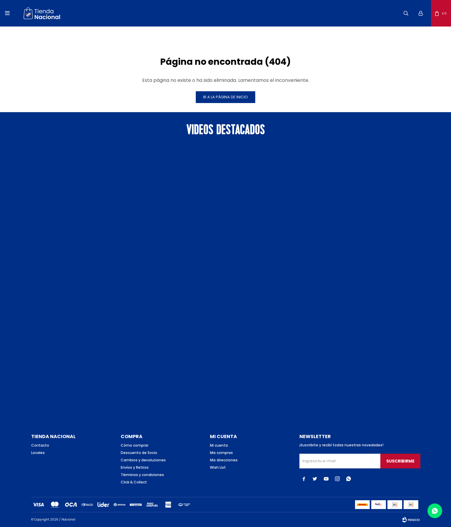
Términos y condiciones (142, 474)
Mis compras (221, 452)
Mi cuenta (219, 445)
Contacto (40, 445)
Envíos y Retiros (135, 467)
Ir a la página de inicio (225, 97)
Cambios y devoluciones (143, 460)
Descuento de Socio (139, 452)
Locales (38, 452)
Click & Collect (134, 482)
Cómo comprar (134, 445)
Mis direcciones (224, 460)
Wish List (218, 467)
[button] (406, 13)
